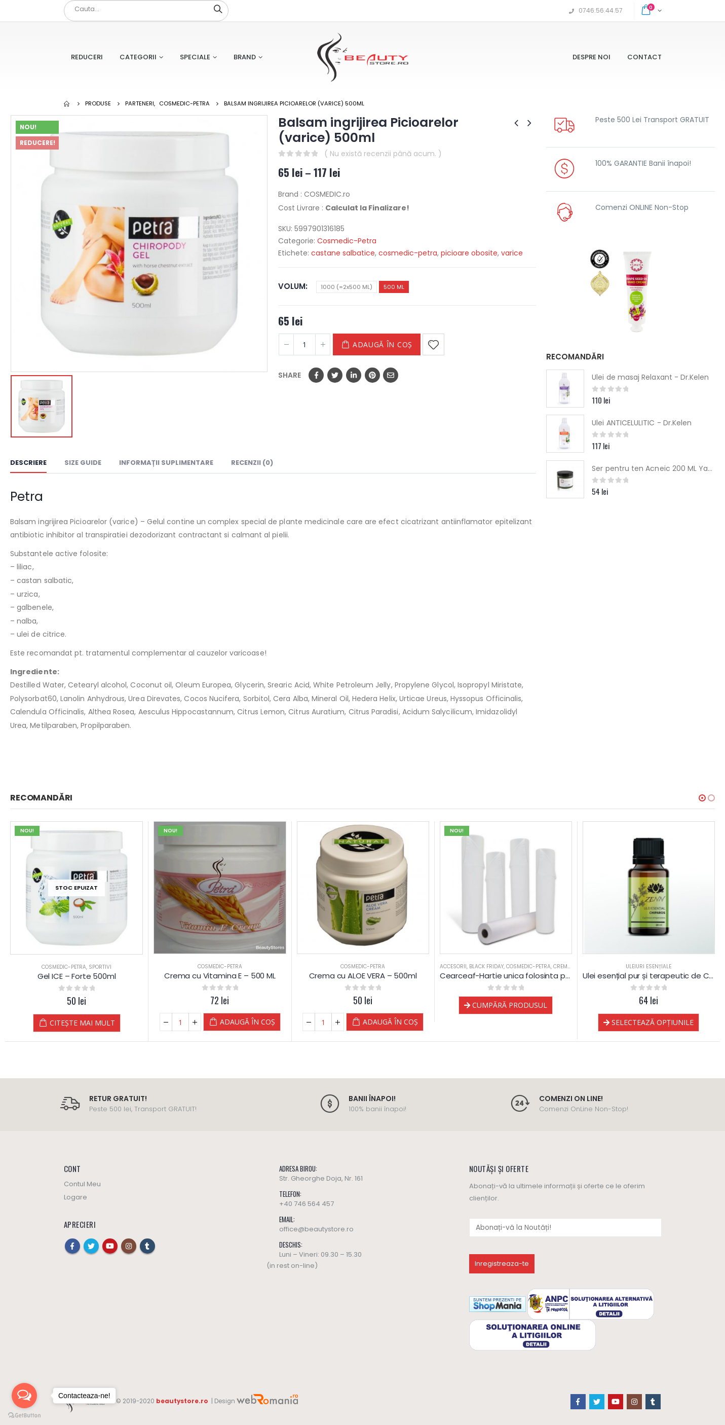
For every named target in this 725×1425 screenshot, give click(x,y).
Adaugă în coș (382, 344)
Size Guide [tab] (82, 462)
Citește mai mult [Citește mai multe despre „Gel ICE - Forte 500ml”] (82, 1023)
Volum (292, 286)
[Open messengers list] (24, 1395)
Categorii (138, 57)
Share (289, 375)
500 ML (394, 287)
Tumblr (147, 1246)
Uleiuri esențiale (648, 966)
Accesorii (453, 966)
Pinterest (372, 375)
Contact (644, 57)
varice (512, 253)
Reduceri (87, 57)
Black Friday (486, 966)
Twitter (334, 375)
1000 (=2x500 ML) (346, 287)
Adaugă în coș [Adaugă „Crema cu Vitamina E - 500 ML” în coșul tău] (247, 1022)
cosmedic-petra (407, 253)
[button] (702, 798)
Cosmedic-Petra (346, 241)
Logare (75, 1197)
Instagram (128, 1246)
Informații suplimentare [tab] (166, 462)
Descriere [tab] (28, 462)
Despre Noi (591, 57)
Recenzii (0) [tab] (252, 462)
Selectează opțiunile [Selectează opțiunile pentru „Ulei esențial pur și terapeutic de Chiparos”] (653, 1022)
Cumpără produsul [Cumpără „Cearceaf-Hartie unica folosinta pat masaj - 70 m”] (509, 1005)
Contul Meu (82, 1184)
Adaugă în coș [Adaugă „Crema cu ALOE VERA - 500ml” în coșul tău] (390, 1022)
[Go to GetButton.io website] (24, 1415)
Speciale (195, 57)
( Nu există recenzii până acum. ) (383, 154)
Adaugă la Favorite (433, 344)
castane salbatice (343, 253)
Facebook (316, 375)
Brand (245, 57)
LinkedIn (353, 375)
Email (390, 375)
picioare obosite (469, 253)
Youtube (110, 1246)
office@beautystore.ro (316, 1229)
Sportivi (100, 967)
